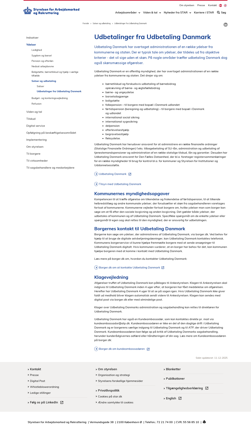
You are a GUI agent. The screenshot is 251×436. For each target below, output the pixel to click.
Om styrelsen (186, 6)
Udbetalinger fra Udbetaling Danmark (59, 91)
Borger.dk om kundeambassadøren (125, 349)
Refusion (36, 103)
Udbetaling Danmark (116, 174)
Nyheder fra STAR (176, 13)
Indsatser (32, 37)
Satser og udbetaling (102, 23)
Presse (201, 6)
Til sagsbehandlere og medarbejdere (50, 167)
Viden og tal (34, 111)
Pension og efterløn (42, 60)
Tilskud (31, 118)
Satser (40, 86)
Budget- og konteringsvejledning (50, 98)
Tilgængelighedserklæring (188, 388)
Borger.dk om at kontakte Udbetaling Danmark (132, 267)
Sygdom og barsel (42, 55)
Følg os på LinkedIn (47, 402)
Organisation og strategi (114, 375)
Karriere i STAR (204, 13)
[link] (225, 25)
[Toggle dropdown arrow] (139, 13)
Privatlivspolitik (108, 390)
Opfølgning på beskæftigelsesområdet (51, 132)
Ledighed (37, 49)
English (174, 398)
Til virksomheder (37, 160)
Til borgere (33, 153)
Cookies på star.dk (110, 396)
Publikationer (175, 378)
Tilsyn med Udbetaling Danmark (120, 184)
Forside (86, 23)
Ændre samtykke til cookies (115, 402)
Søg (221, 13)
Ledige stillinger (40, 392)
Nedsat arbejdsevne (43, 66)
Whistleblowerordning (44, 387)
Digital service (35, 125)
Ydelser (31, 44)
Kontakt (212, 6)
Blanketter (173, 369)
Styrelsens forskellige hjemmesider (120, 381)
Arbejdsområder (126, 13)
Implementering (36, 139)
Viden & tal (150, 13)
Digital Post (37, 381)
